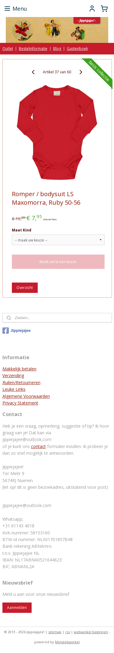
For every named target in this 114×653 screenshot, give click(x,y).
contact (38, 446)
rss (67, 632)
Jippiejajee (16, 330)
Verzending (13, 375)
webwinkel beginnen (91, 632)
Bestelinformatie (33, 48)
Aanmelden (17, 607)
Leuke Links (14, 389)
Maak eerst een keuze (58, 261)
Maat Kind (21, 230)
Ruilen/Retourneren (21, 382)
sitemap (54, 632)
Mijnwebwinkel (67, 642)
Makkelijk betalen (19, 369)
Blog (57, 48)
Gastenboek (77, 48)
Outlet (7, 48)
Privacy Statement (20, 403)
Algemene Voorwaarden (26, 396)
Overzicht (24, 287)
